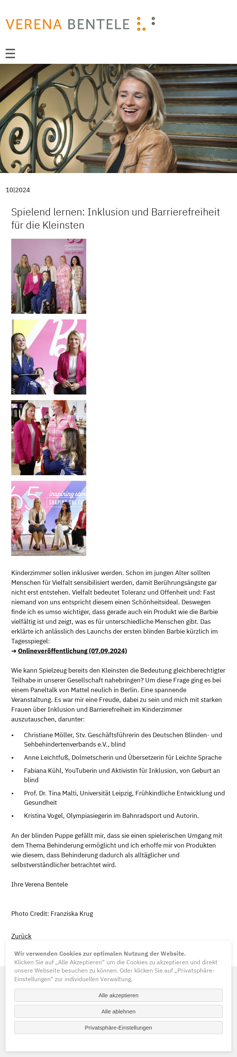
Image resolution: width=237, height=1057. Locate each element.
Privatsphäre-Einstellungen (118, 1027)
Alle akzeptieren (119, 995)
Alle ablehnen (119, 1011)
